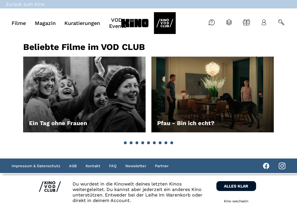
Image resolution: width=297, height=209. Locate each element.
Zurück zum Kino (25, 4)
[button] (125, 142)
